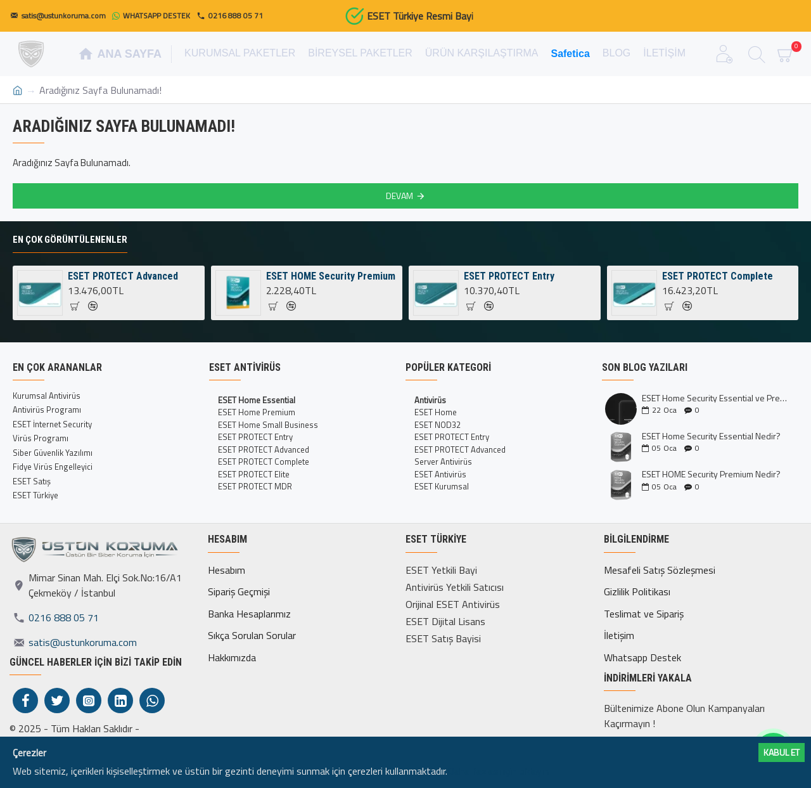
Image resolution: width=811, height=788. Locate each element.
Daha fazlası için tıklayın (498, 770)
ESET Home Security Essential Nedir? (711, 436)
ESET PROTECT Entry (509, 276)
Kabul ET (781, 752)
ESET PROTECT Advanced (123, 276)
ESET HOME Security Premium (330, 276)
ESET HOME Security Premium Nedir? (711, 474)
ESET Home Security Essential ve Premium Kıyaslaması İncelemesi (716, 398)
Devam (399, 195)
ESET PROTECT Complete (717, 276)
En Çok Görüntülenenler (70, 239)
